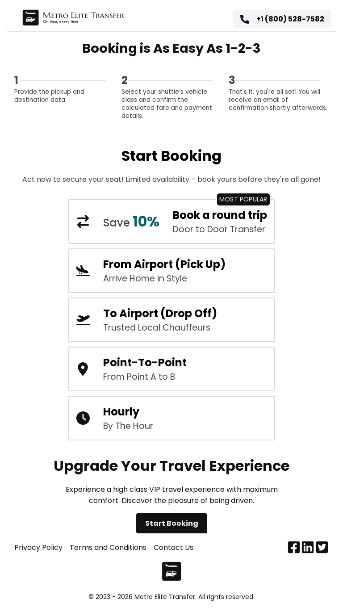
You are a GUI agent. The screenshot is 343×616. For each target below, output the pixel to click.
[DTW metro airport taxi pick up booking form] (171, 270)
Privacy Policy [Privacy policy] (38, 547)
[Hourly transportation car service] (171, 418)
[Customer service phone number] (282, 19)
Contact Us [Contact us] (173, 547)
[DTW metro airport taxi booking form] (171, 320)
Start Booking (171, 523)
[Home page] (73, 19)
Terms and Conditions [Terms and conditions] (108, 547)
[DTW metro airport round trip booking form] (171, 221)
